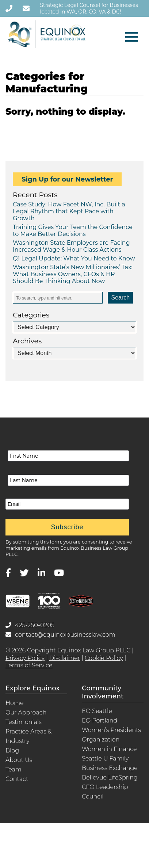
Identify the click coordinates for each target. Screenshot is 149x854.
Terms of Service (29, 665)
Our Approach (25, 712)
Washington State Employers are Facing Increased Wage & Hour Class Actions (71, 246)
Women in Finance (109, 749)
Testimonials (23, 721)
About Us (19, 759)
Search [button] (120, 297)
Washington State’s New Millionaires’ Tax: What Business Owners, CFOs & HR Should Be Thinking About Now (73, 274)
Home (14, 702)
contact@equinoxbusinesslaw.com (60, 634)
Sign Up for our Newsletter (67, 179)
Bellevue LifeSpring (110, 777)
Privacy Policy (25, 658)
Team (13, 769)
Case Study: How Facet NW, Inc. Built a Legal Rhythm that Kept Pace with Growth (69, 211)
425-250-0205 (29, 625)
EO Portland (99, 720)
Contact (16, 778)
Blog (12, 750)
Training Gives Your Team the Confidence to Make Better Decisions (73, 230)
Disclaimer (64, 658)
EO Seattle (97, 711)
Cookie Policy (104, 658)
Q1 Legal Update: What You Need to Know (74, 258)
